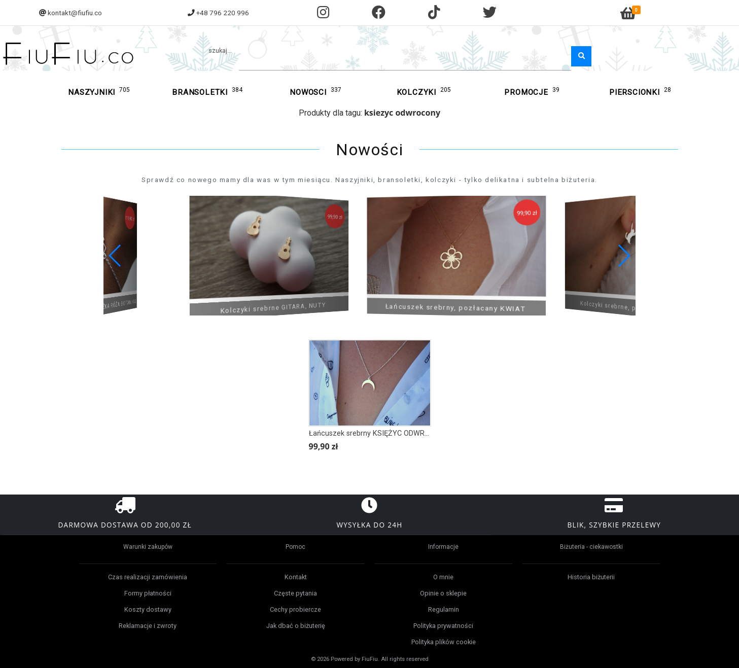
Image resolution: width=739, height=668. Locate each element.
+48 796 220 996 (222, 13)
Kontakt (296, 577)
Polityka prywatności (443, 625)
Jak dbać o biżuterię (295, 625)
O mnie (443, 577)
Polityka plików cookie (443, 642)
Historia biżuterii (591, 577)
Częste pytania (295, 593)
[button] (623, 255)
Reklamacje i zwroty (148, 625)
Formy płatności (147, 593)
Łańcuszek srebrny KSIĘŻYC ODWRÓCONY (379, 433)
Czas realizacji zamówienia (147, 577)
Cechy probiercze (295, 609)
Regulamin (443, 609)
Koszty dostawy (147, 609)
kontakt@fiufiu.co (75, 13)
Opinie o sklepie (443, 593)
